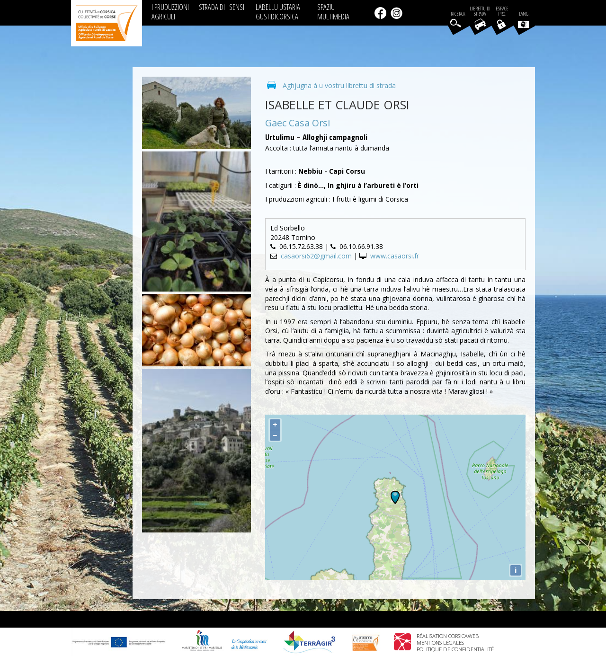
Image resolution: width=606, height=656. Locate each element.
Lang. (523, 19)
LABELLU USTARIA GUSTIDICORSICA (278, 11)
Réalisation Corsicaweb (448, 635)
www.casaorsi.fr (394, 255)
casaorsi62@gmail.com (316, 255)
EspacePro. (502, 11)
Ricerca (458, 14)
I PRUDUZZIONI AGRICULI (170, 11)
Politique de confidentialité (455, 649)
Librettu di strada (480, 11)
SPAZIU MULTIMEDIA (333, 11)
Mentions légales (440, 642)
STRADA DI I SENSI (221, 6)
